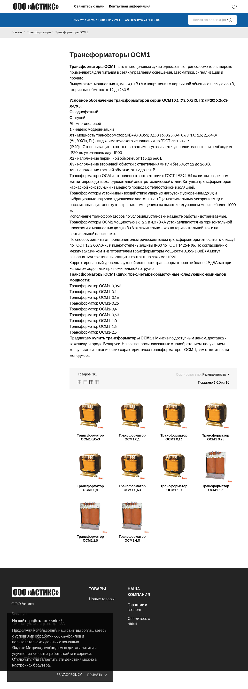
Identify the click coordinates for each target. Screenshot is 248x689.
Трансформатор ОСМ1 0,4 (90, 488)
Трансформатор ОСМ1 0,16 (174, 437)
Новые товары (102, 598)
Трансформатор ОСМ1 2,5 (90, 538)
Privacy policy (69, 674)
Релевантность (215, 374)
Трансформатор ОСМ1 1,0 (174, 488)
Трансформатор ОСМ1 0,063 (90, 437)
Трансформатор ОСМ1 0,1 (132, 437)
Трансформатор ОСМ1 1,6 (215, 488)
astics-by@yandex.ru (142, 20)
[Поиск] (212, 20)
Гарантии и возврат (137, 607)
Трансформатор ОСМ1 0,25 (215, 437)
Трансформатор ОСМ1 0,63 (132, 488)
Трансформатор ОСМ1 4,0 (132, 538)
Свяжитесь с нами (89, 6)
